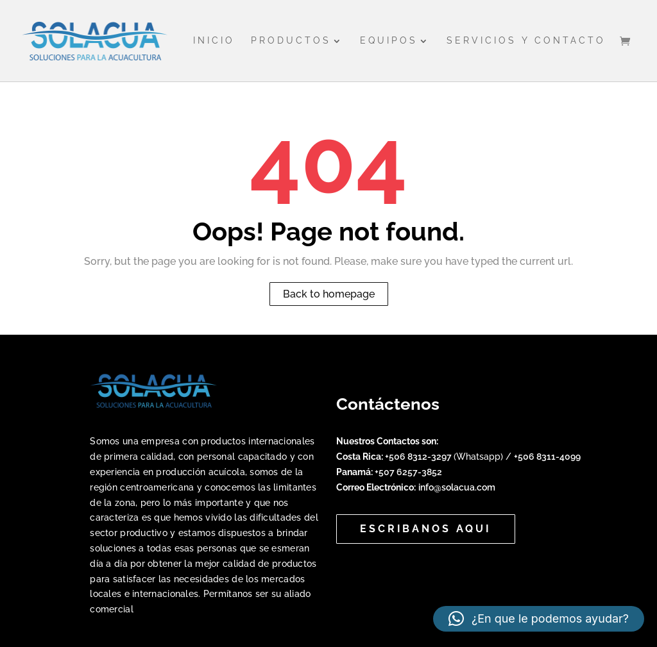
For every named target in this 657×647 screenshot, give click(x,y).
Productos (291, 41)
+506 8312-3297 (419, 456)
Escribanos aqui (425, 529)
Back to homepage (329, 294)
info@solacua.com (456, 487)
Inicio (214, 41)
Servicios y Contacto (526, 41)
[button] (538, 619)
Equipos (389, 41)
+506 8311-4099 (547, 456)
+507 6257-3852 (408, 472)
